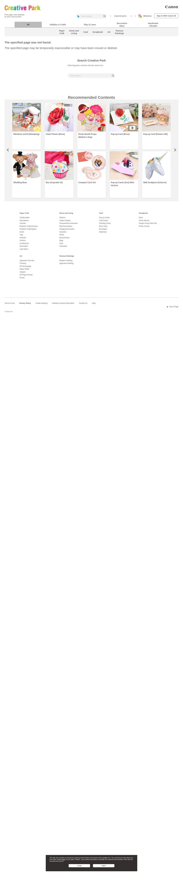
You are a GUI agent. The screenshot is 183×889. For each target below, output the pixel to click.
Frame (22, 279)
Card (101, 215)
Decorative (24, 248)
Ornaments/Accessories (68, 225)
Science (23, 242)
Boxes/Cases (64, 239)
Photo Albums (144, 222)
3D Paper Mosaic (26, 276)
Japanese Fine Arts (27, 262)
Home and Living (66, 215)
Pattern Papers (65, 222)
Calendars (63, 248)
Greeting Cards (105, 225)
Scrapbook (143, 215)
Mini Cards (103, 228)
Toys (21, 236)
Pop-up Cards (104, 219)
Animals (23, 225)
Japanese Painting (66, 265)
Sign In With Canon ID (166, 16)
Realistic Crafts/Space (28, 230)
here (63, 859)
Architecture (24, 245)
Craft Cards (103, 222)
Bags (61, 242)
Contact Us (83, 305)
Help (94, 305)
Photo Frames (144, 228)
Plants (61, 236)
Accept (79, 865)
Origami (23, 273)
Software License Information (63, 305)
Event (22, 233)
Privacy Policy (25, 305)
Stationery (103, 233)
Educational (24, 222)
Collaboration (25, 219)
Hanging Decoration (66, 230)
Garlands (62, 233)
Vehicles (23, 239)
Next (175, 151)
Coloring (23, 265)
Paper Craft (24, 215)
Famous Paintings (66, 257)
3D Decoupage (25, 268)
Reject (104, 865)
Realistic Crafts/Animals (29, 228)
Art (21, 257)
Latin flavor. (24, 250)
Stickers (62, 219)
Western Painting (65, 262)
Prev (8, 151)
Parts (141, 219)
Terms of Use (10, 305)
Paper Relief (24, 271)
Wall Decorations (65, 228)
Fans (61, 245)
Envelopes (103, 230)
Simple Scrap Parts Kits (148, 225)
